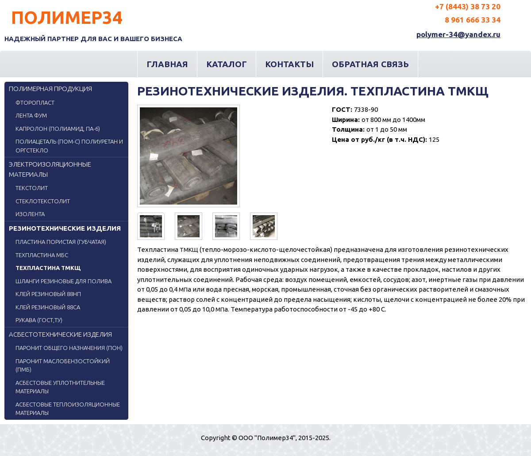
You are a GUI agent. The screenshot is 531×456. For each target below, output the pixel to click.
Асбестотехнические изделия (60, 334)
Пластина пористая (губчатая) (60, 242)
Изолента (30, 214)
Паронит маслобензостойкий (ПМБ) (62, 365)
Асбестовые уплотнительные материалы (60, 387)
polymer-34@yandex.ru (458, 34)
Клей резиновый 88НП (48, 294)
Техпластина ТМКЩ (48, 268)
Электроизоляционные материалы (50, 169)
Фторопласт (34, 102)
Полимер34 (67, 17)
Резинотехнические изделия (65, 228)
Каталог (226, 64)
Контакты (289, 64)
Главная (167, 64)
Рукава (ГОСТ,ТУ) (38, 320)
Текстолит (31, 188)
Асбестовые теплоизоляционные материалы (67, 408)
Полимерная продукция (50, 88)
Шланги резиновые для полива (63, 281)
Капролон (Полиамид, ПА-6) (57, 128)
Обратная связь (370, 64)
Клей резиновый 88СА (47, 307)
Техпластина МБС (41, 255)
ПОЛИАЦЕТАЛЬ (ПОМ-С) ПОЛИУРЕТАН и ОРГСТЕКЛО (69, 145)
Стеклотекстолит (42, 201)
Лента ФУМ (31, 115)
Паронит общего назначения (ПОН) (69, 348)
